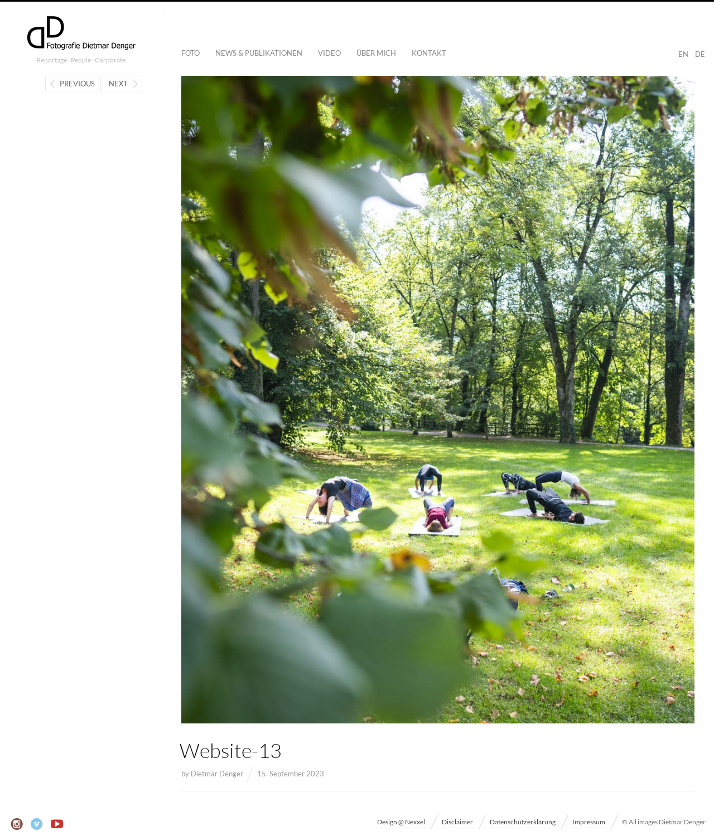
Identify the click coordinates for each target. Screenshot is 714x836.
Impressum (588, 822)
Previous (77, 83)
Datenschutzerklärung (523, 822)
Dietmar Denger (217, 773)
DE (700, 54)
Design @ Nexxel (401, 822)
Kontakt (429, 52)
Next (118, 83)
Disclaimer (457, 822)
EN (683, 54)
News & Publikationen (258, 52)
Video (329, 52)
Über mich (376, 52)
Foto (190, 52)
